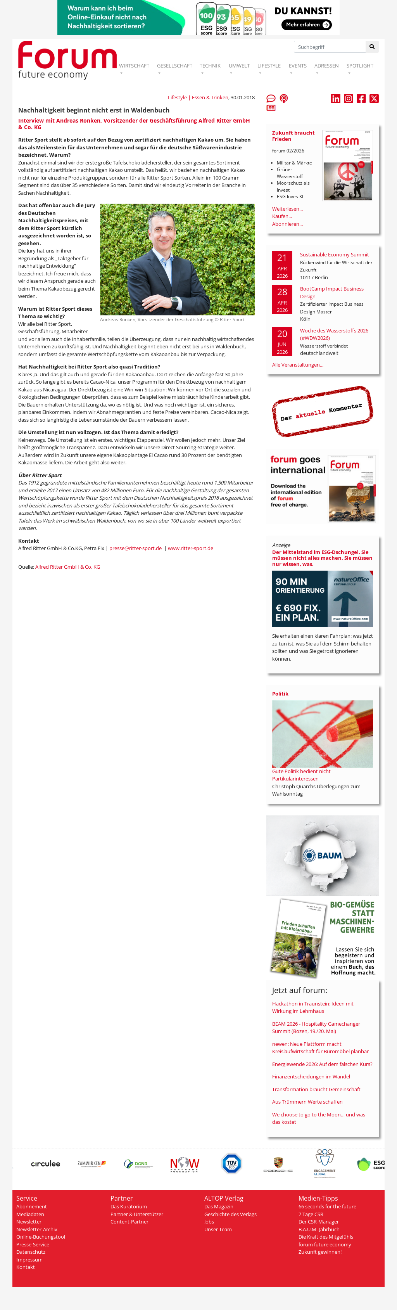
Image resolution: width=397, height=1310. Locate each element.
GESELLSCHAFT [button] (174, 65)
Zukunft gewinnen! (320, 1251)
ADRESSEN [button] (326, 65)
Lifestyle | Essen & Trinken (198, 97)
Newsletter (28, 1221)
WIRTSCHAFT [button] (134, 65)
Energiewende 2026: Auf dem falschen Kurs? (322, 1064)
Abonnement (31, 1206)
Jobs (209, 1221)
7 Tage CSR (311, 1214)
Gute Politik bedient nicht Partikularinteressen (301, 775)
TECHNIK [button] (210, 65)
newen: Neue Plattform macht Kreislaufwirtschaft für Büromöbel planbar (320, 1047)
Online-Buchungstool (40, 1236)
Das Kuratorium (128, 1206)
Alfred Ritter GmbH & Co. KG (67, 566)
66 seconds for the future (327, 1206)
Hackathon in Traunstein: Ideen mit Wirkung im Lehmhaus (313, 1007)
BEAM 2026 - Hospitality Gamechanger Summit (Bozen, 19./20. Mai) (316, 1027)
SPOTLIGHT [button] (360, 65)
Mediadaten (30, 1214)
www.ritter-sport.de (190, 548)
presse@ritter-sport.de (135, 548)
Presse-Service (32, 1244)
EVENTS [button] (298, 65)
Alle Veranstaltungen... (297, 364)
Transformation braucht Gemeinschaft (316, 1089)
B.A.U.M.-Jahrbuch (319, 1229)
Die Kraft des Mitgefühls (326, 1236)
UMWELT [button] (239, 65)
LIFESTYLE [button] (269, 65)
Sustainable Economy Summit (334, 254)
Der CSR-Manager (319, 1221)
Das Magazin (218, 1206)
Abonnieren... (287, 223)
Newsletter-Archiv (36, 1229)
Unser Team (218, 1229)
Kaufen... (282, 216)
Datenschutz (30, 1251)
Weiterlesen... (287, 208)
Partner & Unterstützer (136, 1214)
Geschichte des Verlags (230, 1214)
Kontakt (25, 1266)
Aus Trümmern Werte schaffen (307, 1101)
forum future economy (325, 1244)
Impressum (29, 1259)
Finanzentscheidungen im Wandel (311, 1076)
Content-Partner (129, 1221)
